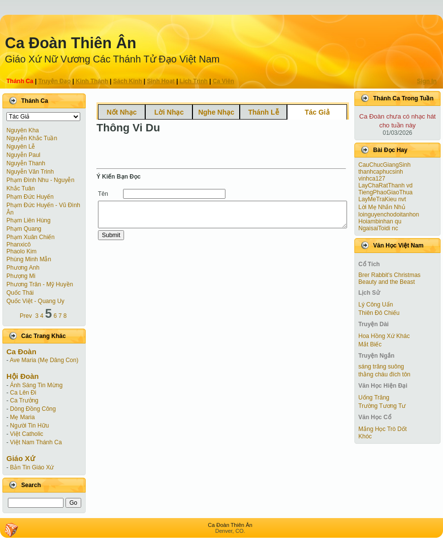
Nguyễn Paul (23, 155)
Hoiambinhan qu (379, 221)
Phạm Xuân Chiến (30, 237)
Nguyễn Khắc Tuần (31, 138)
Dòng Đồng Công (33, 408)
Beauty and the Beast (386, 281)
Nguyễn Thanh (25, 163)
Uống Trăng (373, 397)
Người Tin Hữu (29, 425)
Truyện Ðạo (54, 81)
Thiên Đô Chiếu (379, 312)
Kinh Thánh (92, 81)
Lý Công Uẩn (375, 304)
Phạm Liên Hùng (28, 220)
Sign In (427, 81)
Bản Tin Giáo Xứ (32, 467)
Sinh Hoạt (161, 81)
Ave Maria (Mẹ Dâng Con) (44, 360)
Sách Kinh (127, 81)
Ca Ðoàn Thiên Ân (70, 43)
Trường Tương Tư (382, 405)
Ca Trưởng (24, 400)
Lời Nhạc (169, 112)
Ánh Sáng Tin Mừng (36, 385)
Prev (26, 315)
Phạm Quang (23, 228)
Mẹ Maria (22, 417)
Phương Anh (22, 267)
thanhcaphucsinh (380, 171)
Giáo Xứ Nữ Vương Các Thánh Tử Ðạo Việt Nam (112, 59)
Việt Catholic (26, 433)
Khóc (365, 436)
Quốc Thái (19, 292)
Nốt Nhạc (122, 112)
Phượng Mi (20, 276)
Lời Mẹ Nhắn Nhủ (381, 207)
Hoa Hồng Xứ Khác (384, 336)
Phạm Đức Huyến (30, 196)
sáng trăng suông (381, 366)
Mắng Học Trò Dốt (382, 429)
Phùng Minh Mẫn (28, 259)
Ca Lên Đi (23, 392)
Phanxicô (18, 244)
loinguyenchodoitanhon (388, 214)
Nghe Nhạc (216, 112)
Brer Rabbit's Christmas (389, 275)
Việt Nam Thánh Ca (36, 442)
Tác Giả (317, 112)
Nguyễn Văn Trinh (30, 171)
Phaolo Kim (21, 251)
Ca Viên (223, 81)
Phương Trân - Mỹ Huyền (39, 284)
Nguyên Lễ (20, 146)
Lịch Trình (194, 81)
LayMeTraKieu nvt (382, 199)
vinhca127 (371, 178)
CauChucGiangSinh (384, 164)
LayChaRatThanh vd (385, 185)
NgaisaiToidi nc (378, 228)
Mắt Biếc (369, 344)
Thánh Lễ (263, 112)
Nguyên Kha (22, 130)
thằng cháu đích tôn (384, 374)
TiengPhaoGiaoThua (385, 192)
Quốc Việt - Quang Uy (35, 301)
